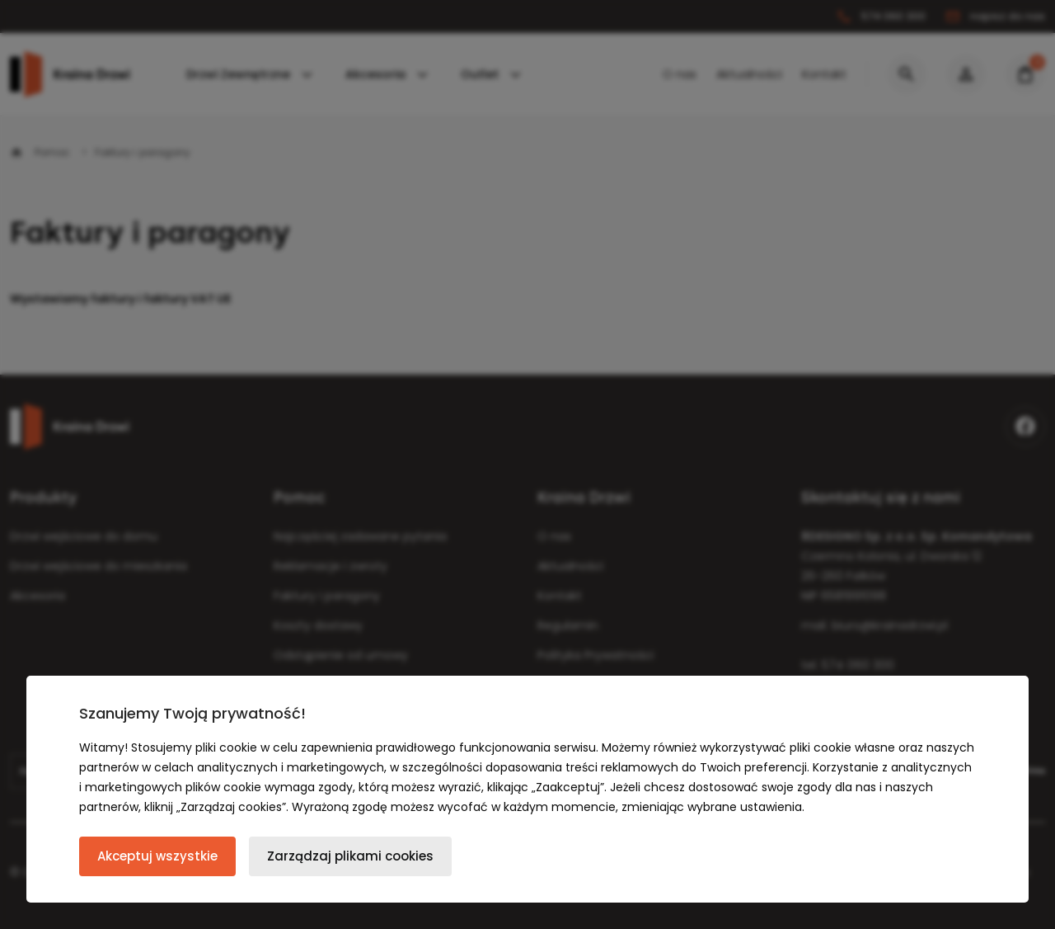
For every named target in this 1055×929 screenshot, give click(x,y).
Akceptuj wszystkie (157, 856)
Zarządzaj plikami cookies (350, 856)
